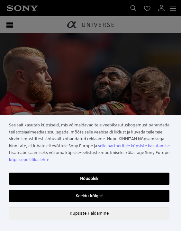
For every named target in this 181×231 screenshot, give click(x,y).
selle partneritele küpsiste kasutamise (134, 146)
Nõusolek (89, 178)
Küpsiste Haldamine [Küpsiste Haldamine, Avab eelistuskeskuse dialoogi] (89, 213)
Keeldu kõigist (89, 196)
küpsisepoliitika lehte (29, 159)
